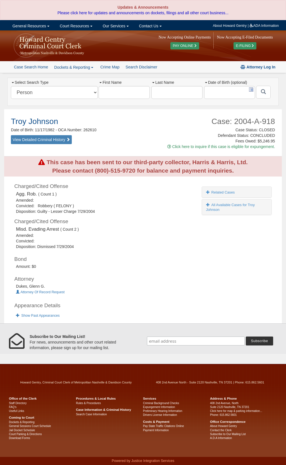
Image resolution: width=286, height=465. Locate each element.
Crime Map (109, 67)
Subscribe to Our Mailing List (228, 434)
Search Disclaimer (142, 67)
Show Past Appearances (37, 316)
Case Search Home (31, 67)
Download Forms (19, 438)
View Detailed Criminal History (41, 139)
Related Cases (220, 192)
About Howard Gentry (230, 26)
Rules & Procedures (88, 403)
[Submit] (263, 92)
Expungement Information (159, 407)
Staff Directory (18, 403)
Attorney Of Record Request (40, 292)
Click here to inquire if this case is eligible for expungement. (221, 146)
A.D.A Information (221, 438)
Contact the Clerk (221, 430)
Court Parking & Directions (25, 434)
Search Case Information (91, 414)
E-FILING (245, 46)
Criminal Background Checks (161, 403)
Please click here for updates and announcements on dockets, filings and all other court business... (143, 13)
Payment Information (156, 430)
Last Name (163, 82)
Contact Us (150, 26)
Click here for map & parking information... (236, 410)
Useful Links (16, 410)
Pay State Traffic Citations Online (163, 426)
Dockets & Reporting (22, 422)
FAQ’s (12, 407)
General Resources (30, 26)
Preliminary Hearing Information (162, 410)
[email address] (196, 341)
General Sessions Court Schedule (30, 426)
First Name (110, 82)
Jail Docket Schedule (22, 430)
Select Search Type (30, 82)
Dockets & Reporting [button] (73, 67)
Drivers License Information (160, 414)
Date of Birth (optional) (226, 82)
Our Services (115, 26)
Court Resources (75, 26)
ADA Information (264, 26)
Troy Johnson (34, 121)
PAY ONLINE (185, 46)
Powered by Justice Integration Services (143, 461)
